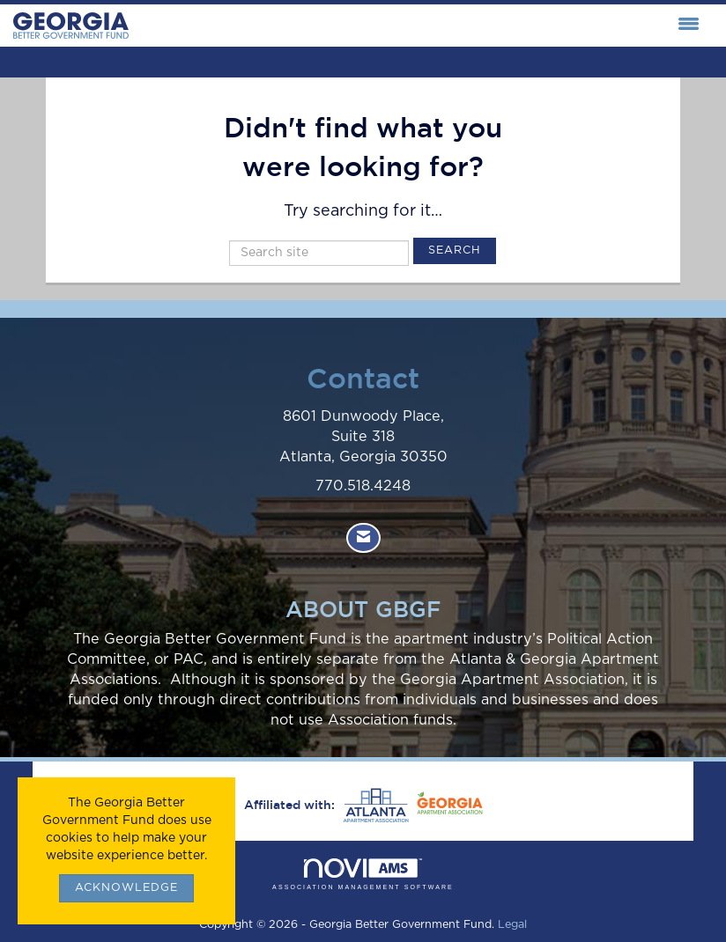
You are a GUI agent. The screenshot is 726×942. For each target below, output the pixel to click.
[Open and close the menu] (418, 25)
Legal (512, 925)
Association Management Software (363, 874)
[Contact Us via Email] (363, 538)
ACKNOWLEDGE (126, 888)
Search (454, 250)
